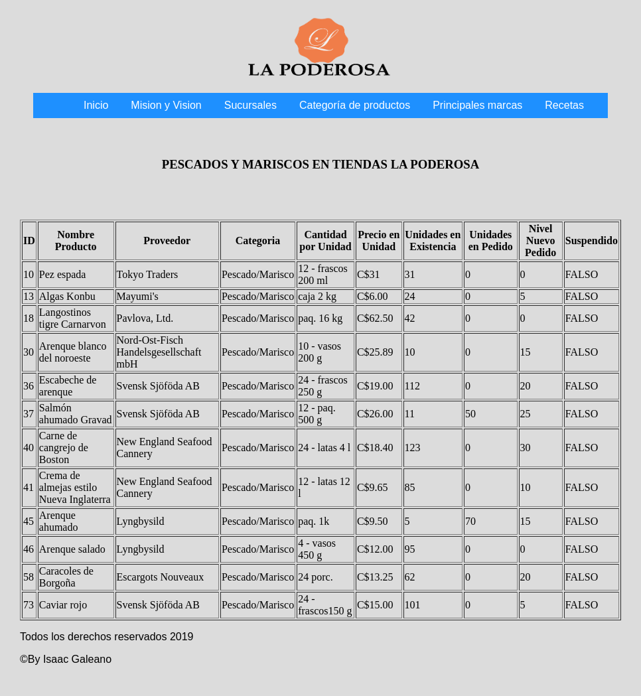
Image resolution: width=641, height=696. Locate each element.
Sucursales (250, 105)
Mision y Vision (166, 105)
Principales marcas (477, 105)
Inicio (96, 105)
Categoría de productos (354, 105)
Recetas (564, 105)
